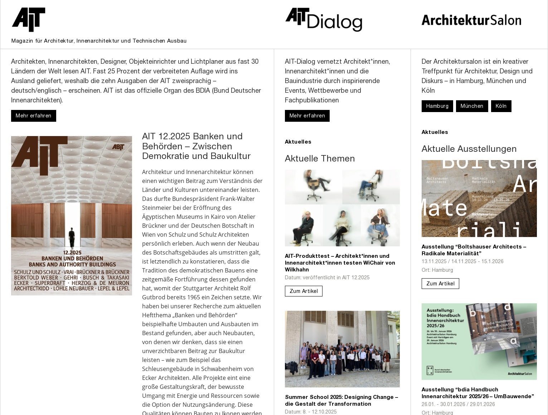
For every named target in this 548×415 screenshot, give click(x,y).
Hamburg (437, 106)
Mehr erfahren (34, 116)
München (472, 106)
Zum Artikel (304, 291)
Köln (501, 106)
